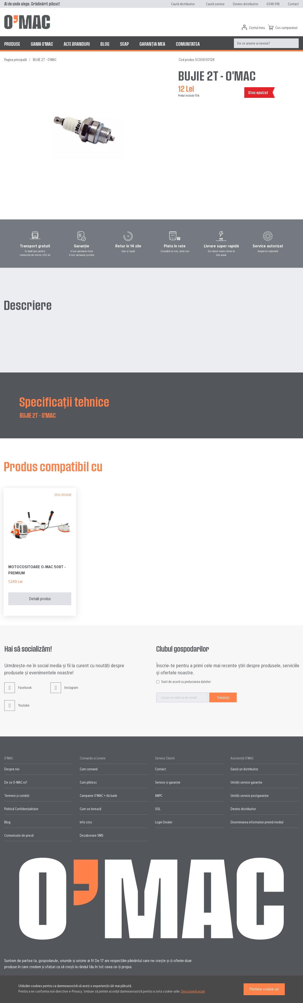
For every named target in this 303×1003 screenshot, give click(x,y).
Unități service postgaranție (250, 796)
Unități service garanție (246, 782)
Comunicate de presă (19, 835)
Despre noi (11, 769)
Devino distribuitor (245, 4)
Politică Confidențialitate (21, 809)
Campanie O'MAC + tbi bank (98, 796)
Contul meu (257, 28)
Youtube (17, 709)
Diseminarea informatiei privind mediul (257, 822)
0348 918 (273, 4)
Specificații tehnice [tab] (64, 401)
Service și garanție (167, 782)
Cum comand (89, 769)
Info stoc (86, 822)
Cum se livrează (90, 809)
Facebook (17, 691)
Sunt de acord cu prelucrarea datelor (186, 682)
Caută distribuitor (183, 4)
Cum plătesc (88, 782)
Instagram (64, 691)
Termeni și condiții (16, 796)
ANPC (158, 796)
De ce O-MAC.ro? (15, 782)
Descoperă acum (193, 991)
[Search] (293, 43)
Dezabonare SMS (91, 835)
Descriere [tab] (28, 305)
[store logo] (27, 22)
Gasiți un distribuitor (244, 769)
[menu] (151, 43)
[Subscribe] (223, 697)
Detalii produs (40, 598)
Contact (293, 4)
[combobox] (266, 43)
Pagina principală (15, 60)
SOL (157, 809)
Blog (7, 822)
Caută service (215, 4)
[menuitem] (12, 43)
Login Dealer (163, 822)
